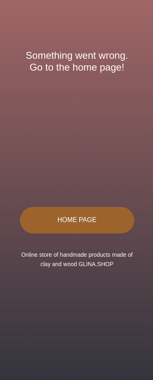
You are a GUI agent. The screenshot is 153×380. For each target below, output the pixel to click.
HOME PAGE (77, 219)
